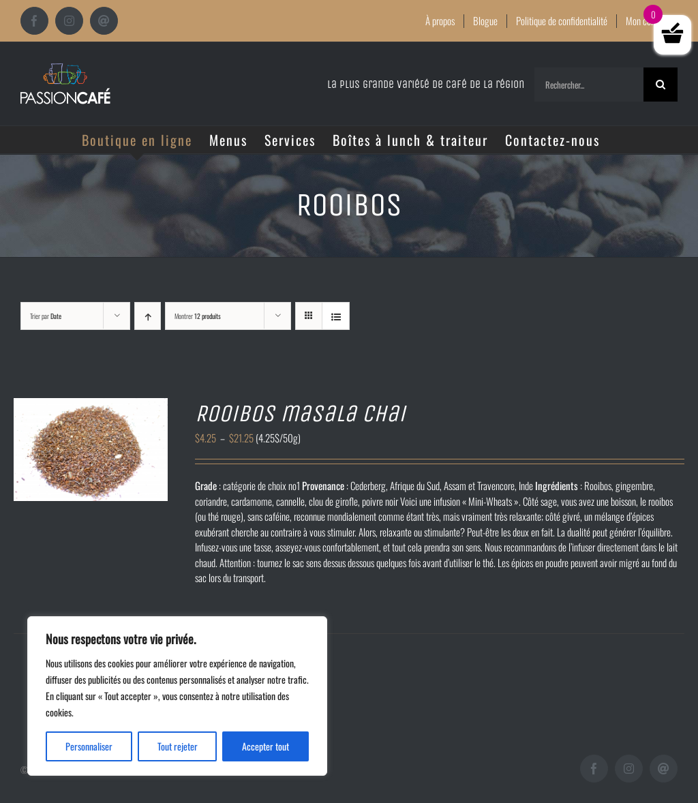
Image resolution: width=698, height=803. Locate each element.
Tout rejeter (177, 746)
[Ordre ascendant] (147, 316)
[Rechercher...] (588, 84)
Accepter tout (265, 746)
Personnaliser (88, 746)
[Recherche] (660, 84)
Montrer (197, 316)
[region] (177, 696)
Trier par (45, 316)
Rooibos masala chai (300, 413)
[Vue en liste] (335, 316)
